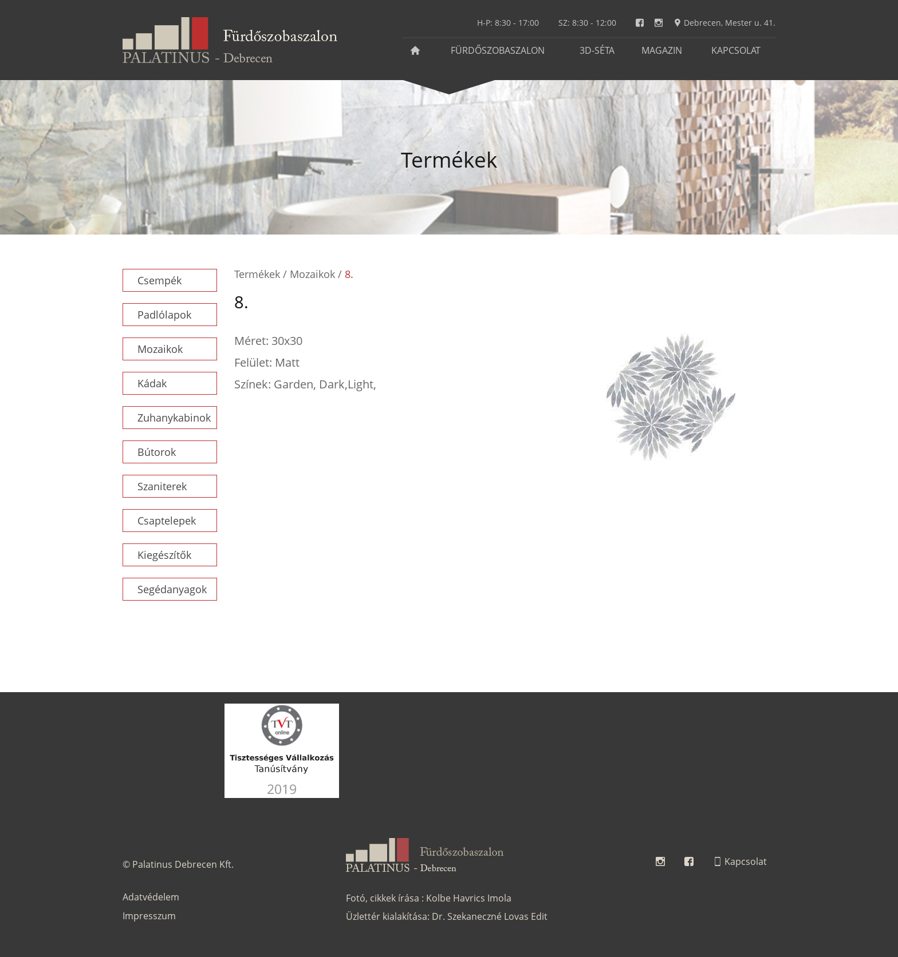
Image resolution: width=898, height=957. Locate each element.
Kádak (152, 383)
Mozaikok (160, 349)
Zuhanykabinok (174, 417)
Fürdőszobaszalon (498, 50)
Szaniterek (162, 486)
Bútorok (156, 452)
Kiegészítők (164, 555)
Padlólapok (164, 314)
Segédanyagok (172, 589)
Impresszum (149, 916)
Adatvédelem (151, 897)
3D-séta (597, 50)
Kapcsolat (736, 50)
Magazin (661, 50)
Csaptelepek (166, 520)
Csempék (159, 280)
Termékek (257, 274)
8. (349, 274)
